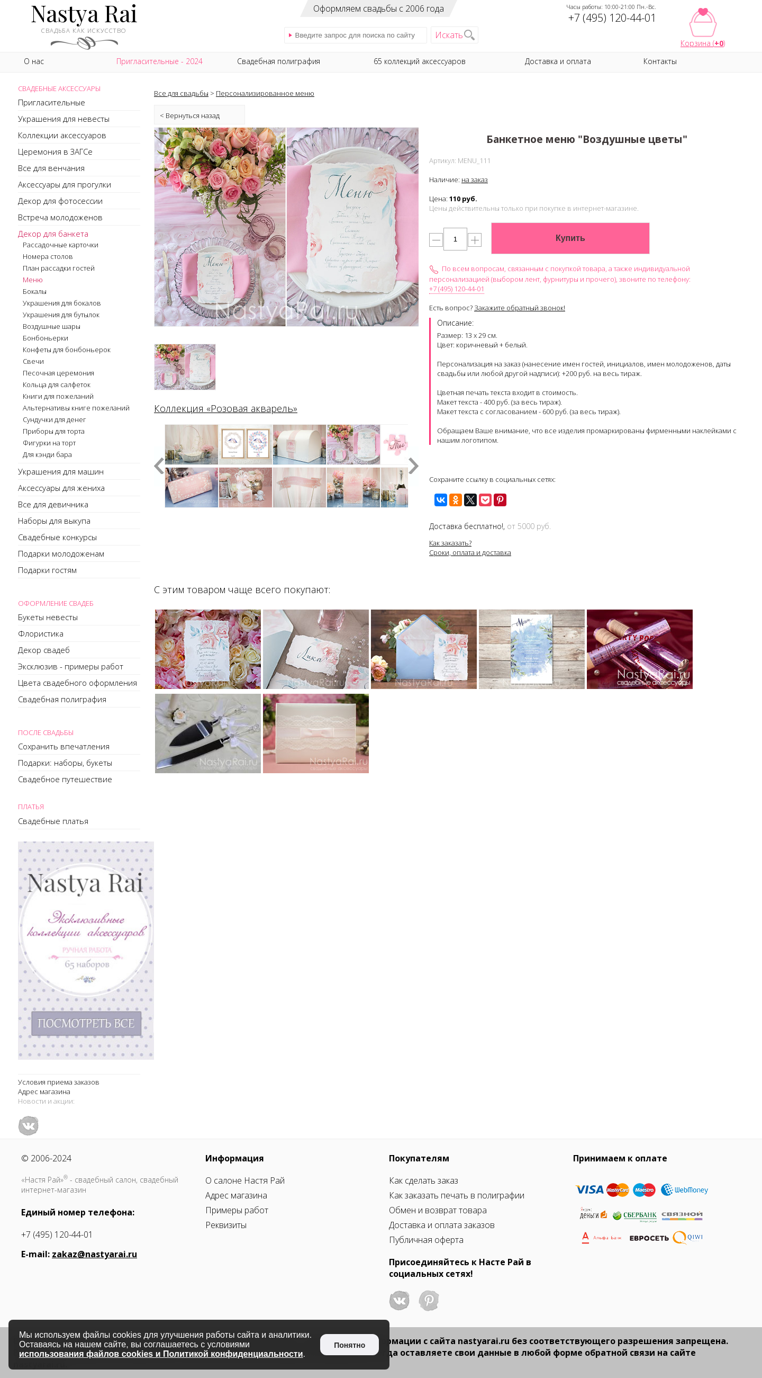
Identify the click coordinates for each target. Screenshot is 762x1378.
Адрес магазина (44, 1091)
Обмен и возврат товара (438, 1210)
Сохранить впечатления (64, 746)
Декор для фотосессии (60, 200)
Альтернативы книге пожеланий (76, 408)
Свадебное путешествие (65, 779)
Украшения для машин (61, 471)
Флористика (41, 633)
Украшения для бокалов (62, 303)
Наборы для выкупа (54, 520)
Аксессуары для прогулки (64, 184)
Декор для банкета (53, 233)
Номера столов (48, 256)
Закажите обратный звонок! (519, 307)
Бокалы (35, 291)
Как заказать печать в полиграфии (456, 1195)
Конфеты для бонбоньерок (67, 349)
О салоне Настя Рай (245, 1180)
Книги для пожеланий (58, 396)
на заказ (474, 179)
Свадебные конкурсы (57, 537)
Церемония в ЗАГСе (55, 151)
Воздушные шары (51, 326)
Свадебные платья (53, 821)
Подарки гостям (47, 570)
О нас (34, 61)
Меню (33, 279)
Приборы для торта (54, 431)
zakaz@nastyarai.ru (94, 1254)
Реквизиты (226, 1225)
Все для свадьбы (181, 93)
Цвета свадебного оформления (77, 682)
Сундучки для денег (54, 419)
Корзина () (703, 43)
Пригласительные (51, 102)
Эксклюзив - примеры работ (70, 666)
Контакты (660, 61)
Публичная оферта (426, 1240)
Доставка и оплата (558, 61)
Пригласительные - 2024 (159, 61)
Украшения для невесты (64, 118)
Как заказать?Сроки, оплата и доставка (470, 547)
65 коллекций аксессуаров (420, 61)
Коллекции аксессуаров (62, 135)
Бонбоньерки (45, 338)
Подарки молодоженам (61, 553)
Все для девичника (53, 504)
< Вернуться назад (190, 115)
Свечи (33, 361)
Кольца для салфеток (56, 384)
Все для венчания (51, 168)
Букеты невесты (48, 617)
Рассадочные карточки (60, 244)
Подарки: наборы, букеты (65, 762)
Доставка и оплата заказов (442, 1225)
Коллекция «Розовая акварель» (225, 408)
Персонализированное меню (265, 93)
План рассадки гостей (59, 268)
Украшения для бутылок (61, 314)
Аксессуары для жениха (61, 487)
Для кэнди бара (47, 454)
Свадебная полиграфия (62, 699)
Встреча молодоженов (60, 217)
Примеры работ (236, 1210)
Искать (449, 35)
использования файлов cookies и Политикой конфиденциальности (161, 1353)
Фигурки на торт (49, 443)
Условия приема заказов (58, 1082)
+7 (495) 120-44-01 (456, 288)
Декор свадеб (44, 650)
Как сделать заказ (423, 1180)
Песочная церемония (58, 373)
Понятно (349, 1345)
